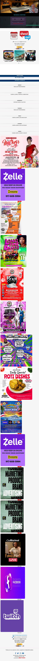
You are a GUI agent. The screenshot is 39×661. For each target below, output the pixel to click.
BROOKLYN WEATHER (19, 70)
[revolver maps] (23, 653)
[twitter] (18, 653)
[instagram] (20, 653)
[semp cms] (21, 657)
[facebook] (15, 653)
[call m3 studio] (13, 637)
